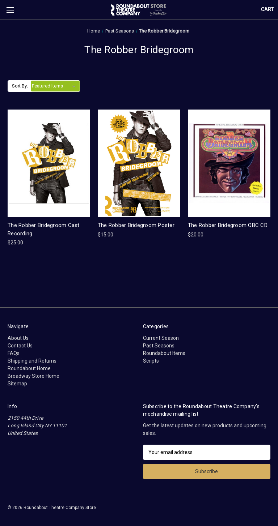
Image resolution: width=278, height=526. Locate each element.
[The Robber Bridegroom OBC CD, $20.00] (229, 164)
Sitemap (17, 383)
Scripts (151, 361)
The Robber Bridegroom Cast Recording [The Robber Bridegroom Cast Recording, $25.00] (44, 229)
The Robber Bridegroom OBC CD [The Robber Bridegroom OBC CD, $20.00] (228, 225)
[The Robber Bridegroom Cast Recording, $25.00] (49, 164)
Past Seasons (158, 345)
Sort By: (20, 86)
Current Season (161, 338)
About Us (18, 338)
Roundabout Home (29, 368)
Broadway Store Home (33, 376)
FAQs (14, 353)
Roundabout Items (164, 353)
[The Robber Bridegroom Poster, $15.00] (139, 164)
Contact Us (20, 345)
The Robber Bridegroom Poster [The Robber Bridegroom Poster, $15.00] (136, 225)
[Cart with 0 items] (267, 9)
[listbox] (55, 86)
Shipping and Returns (32, 361)
